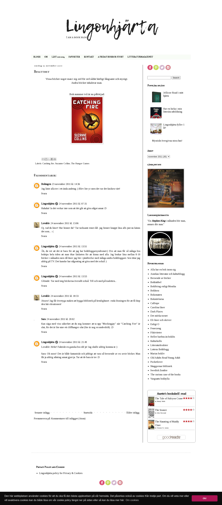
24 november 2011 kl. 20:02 (61, 319)
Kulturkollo (156, 341)
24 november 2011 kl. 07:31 (73, 203)
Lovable (45, 223)
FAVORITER (74, 57)
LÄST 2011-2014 (58, 57)
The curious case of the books (165, 374)
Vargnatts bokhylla (159, 378)
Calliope (154, 303)
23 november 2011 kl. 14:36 (66, 184)
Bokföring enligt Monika (163, 286)
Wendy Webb (161, 401)
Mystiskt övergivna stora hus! (167, 140)
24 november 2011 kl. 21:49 (73, 342)
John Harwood (161, 413)
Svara (44, 193)
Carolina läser (157, 307)
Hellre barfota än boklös (162, 336)
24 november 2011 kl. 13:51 (73, 246)
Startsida (88, 412)
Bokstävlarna (157, 299)
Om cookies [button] (132, 500)
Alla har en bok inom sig (163, 269)
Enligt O (154, 324)
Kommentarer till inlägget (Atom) (68, 418)
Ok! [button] (205, 498)
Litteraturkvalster (159, 345)
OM (46, 57)
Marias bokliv (157, 353)
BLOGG (36, 57)
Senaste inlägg (42, 412)
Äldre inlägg (132, 412)
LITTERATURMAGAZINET (140, 57)
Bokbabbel (155, 282)
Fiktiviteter (156, 332)
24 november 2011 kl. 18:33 (65, 296)
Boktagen (46, 184)
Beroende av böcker (160, 278)
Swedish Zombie (158, 370)
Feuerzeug (155, 328)
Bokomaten (156, 294)
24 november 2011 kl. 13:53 (73, 276)
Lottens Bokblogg (159, 349)
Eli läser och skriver (160, 320)
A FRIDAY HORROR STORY (110, 57)
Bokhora (154, 290)
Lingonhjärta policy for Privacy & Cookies (61, 473)
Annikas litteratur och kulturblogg (167, 274)
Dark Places (156, 311)
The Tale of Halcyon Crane (169, 398)
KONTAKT (89, 57)
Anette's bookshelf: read (171, 393)
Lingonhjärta (47, 203)
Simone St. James (163, 428)
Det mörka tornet (159, 315)
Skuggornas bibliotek (161, 366)
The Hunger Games (80, 163)
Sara (43, 319)
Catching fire (48, 163)
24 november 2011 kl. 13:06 (65, 223)
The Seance (161, 410)
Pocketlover (156, 362)
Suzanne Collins (62, 163)
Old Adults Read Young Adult (165, 357)
